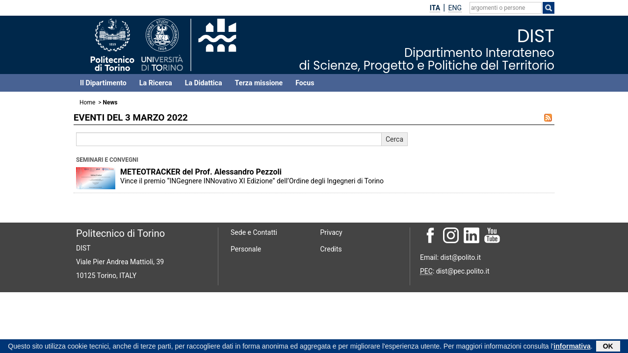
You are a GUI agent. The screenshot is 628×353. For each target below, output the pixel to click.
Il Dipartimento (103, 83)
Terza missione (259, 83)
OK (608, 347)
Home (87, 102)
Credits (331, 249)
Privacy (331, 232)
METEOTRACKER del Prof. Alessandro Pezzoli (201, 171)
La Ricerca (155, 83)
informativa (571, 347)
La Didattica (203, 83)
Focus (304, 83)
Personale (246, 249)
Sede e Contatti (254, 232)
